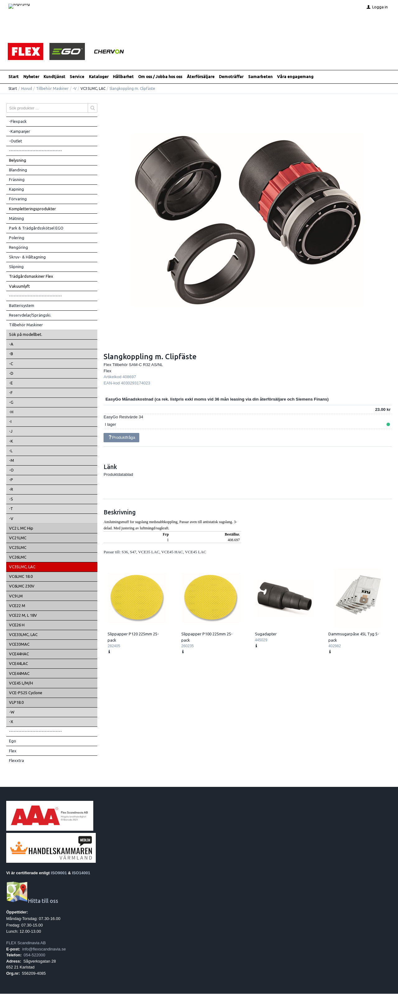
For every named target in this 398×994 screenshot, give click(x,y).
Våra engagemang (295, 77)
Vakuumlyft (19, 286)
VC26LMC (17, 557)
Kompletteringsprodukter (32, 209)
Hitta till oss (32, 901)
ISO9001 (59, 873)
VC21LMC (17, 538)
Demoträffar (231, 77)
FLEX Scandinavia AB (26, 943)
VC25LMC (17, 548)
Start (13, 77)
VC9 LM (16, 596)
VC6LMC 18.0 (21, 576)
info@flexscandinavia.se (44, 949)
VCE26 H (17, 625)
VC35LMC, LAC (93, 89)
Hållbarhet (123, 77)
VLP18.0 (16, 702)
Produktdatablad (118, 474)
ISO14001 (81, 873)
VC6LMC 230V (22, 586)
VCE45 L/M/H (21, 683)
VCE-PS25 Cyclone (25, 693)
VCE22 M (17, 606)
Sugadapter (266, 634)
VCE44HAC (19, 654)
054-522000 (34, 955)
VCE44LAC (18, 664)
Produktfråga (121, 437)
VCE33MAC (19, 644)
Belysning (17, 160)
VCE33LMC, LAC (23, 635)
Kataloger (99, 77)
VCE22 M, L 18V (23, 615)
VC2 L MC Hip (21, 528)
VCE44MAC (19, 673)
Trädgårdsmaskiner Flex (31, 276)
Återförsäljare (201, 77)
